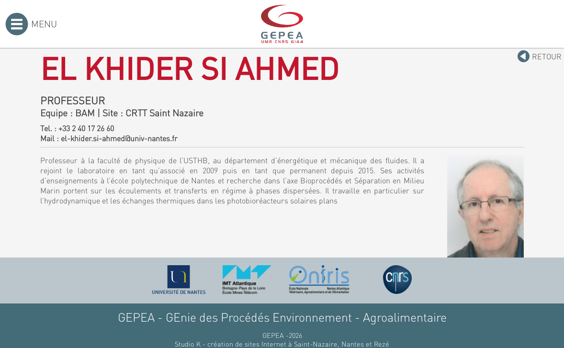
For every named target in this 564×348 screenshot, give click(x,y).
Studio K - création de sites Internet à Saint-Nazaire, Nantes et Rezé (282, 343)
